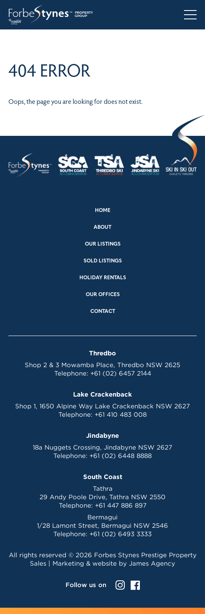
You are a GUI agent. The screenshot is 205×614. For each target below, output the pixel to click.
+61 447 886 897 (121, 505)
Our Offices (103, 294)
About (102, 227)
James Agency (152, 563)
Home (102, 210)
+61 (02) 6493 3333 (120, 534)
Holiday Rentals (102, 278)
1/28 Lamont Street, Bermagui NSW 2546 (102, 525)
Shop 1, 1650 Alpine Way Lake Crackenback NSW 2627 (102, 406)
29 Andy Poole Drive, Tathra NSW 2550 (102, 497)
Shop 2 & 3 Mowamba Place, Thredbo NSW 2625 (102, 365)
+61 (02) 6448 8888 (120, 456)
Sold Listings (103, 261)
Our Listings (103, 244)
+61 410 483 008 (121, 414)
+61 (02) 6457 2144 (120, 373)
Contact (102, 311)
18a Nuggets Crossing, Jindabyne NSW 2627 (102, 447)
